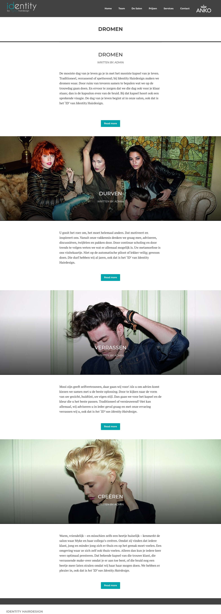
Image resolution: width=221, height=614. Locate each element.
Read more (110, 123)
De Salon (137, 8)
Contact (185, 8)
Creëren (110, 496)
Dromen (110, 54)
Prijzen (153, 8)
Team (122, 8)
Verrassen (110, 347)
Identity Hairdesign (24, 611)
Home (108, 8)
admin (119, 62)
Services (169, 8)
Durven (110, 193)
